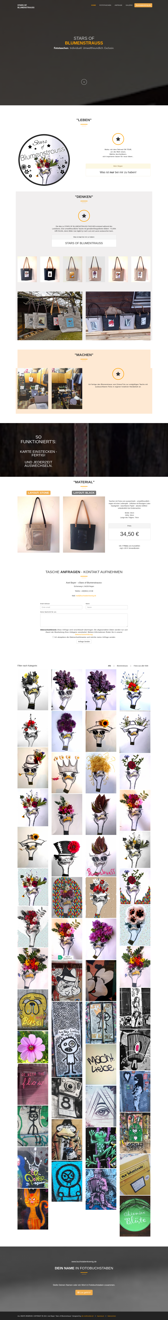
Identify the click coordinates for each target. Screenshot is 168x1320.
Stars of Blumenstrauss (26, 6)
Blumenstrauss (122, 666)
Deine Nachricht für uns (48, 612)
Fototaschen (105, 5)
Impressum (100, 1316)
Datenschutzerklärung (84, 634)
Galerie (129, 5)
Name (88, 604)
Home (93, 5)
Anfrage (118, 5)
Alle (109, 666)
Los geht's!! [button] (84, 1292)
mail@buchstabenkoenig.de (86, 596)
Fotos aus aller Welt (141, 666)
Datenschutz (112, 1316)
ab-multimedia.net (87, 1316)
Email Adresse (45, 604)
